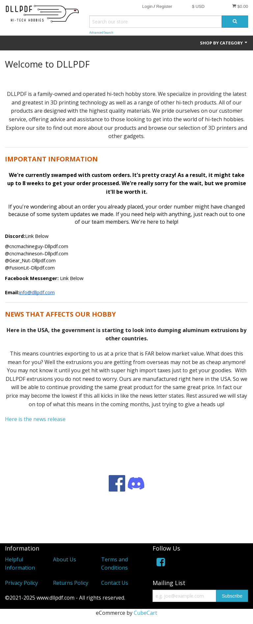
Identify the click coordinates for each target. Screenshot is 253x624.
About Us (64, 559)
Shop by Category (224, 43)
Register (164, 6)
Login (147, 6)
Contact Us (114, 582)
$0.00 (240, 6)
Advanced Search (101, 32)
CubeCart (145, 612)
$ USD (198, 6)
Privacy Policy (21, 582)
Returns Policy (70, 582)
